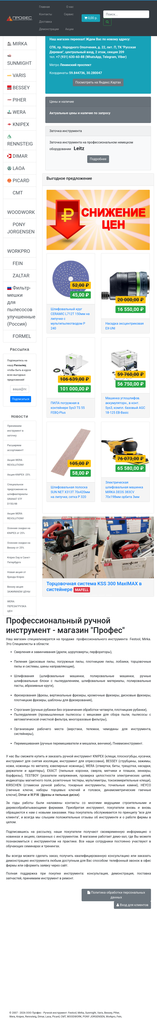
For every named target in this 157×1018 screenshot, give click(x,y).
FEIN (15, 263)
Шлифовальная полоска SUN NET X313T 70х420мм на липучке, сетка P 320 (70, 492)
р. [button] (90, 18)
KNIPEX (18, 124)
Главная (44, 6)
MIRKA (17, 44)
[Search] (126, 14)
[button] (50, 558)
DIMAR (17, 156)
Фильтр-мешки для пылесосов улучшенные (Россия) (21, 306)
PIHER (16, 100)
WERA (16, 112)
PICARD (18, 180)
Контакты (45, 14)
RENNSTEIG (20, 140)
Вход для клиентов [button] (132, 905)
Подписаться (20, 399)
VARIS (16, 75)
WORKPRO (18, 248)
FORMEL (19, 336)
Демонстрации (49, 29)
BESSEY (18, 87)
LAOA (16, 168)
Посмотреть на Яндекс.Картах (98, 82)
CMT (15, 193)
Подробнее (98, 159)
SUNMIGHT (19, 60)
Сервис (69, 14)
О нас (70, 6)
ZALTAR (18, 275)
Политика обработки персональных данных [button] (116, 895)
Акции (69, 29)
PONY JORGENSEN (21, 228)
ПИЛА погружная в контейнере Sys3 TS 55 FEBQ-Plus (68, 408)
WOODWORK (21, 209)
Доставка (45, 21)
